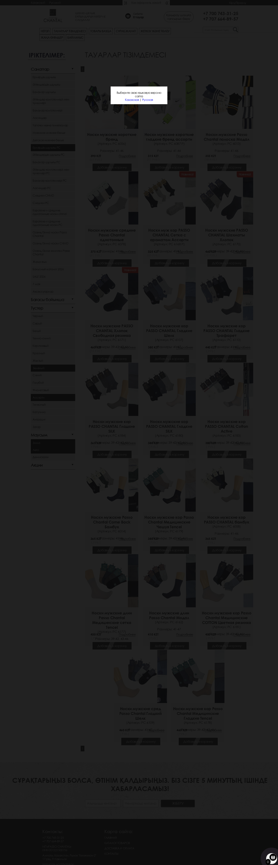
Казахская (132, 100)
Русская (147, 100)
